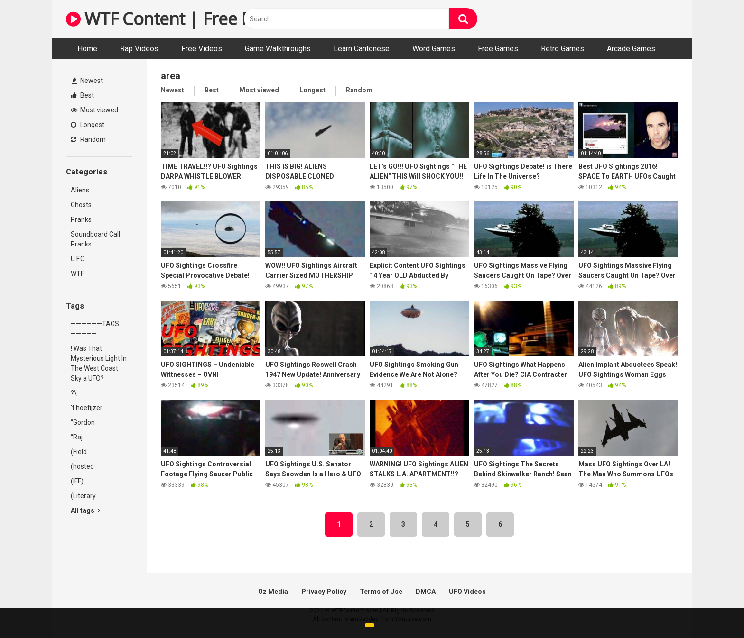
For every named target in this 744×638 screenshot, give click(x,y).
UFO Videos (467, 591)
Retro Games (562, 48)
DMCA (426, 591)
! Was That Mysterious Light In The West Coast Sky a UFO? (99, 363)
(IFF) (77, 481)
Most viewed (94, 110)
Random (88, 139)
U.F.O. (78, 259)
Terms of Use (381, 591)
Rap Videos (139, 48)
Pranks (81, 219)
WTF (77, 273)
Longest (87, 124)
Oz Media (273, 591)
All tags (85, 510)
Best (82, 95)
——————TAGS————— (95, 328)
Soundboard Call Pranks (95, 239)
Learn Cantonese (362, 48)
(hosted (82, 466)
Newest (87, 80)
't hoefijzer (86, 407)
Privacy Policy (323, 591)
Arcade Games (631, 48)
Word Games (433, 48)
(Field (79, 452)
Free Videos (201, 48)
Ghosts (81, 205)
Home (87, 48)
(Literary (83, 496)
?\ (74, 393)
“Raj (77, 437)
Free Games (498, 48)
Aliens (80, 190)
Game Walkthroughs (278, 48)
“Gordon (83, 422)
